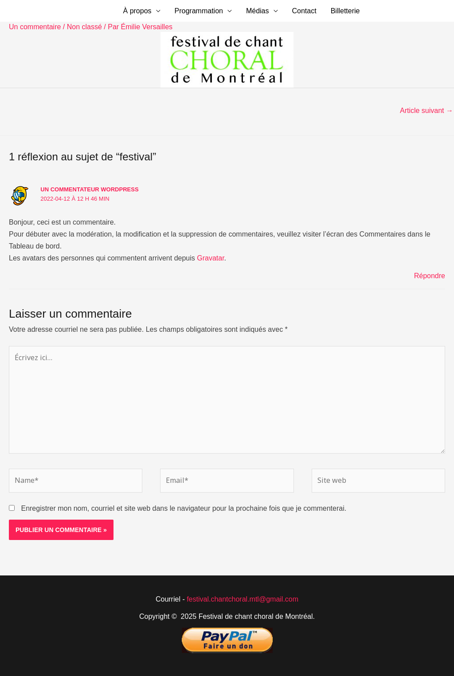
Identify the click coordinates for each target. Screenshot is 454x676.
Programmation (199, 11)
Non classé (84, 27)
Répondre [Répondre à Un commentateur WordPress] (429, 276)
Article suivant (426, 110)
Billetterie (345, 11)
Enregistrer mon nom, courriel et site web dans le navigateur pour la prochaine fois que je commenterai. (183, 508)
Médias (257, 11)
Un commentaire (35, 27)
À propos (137, 11)
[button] (407, 11)
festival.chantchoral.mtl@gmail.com (242, 599)
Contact (304, 11)
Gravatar (210, 258)
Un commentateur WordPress (89, 189)
